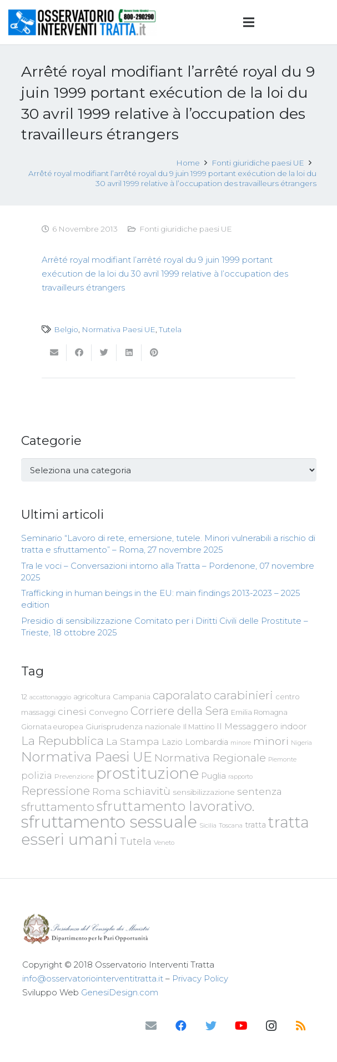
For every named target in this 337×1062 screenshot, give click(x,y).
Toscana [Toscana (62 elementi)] (231, 825)
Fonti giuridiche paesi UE (185, 228)
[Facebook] (181, 1026)
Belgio (66, 329)
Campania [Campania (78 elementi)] (131, 696)
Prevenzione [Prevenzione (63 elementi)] (74, 776)
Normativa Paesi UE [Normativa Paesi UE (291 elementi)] (86, 756)
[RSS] (301, 1026)
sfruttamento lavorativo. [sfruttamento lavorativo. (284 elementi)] (175, 806)
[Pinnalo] (154, 352)
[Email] (151, 1026)
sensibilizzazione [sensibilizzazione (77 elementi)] (204, 792)
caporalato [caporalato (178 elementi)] (182, 695)
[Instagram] (271, 1026)
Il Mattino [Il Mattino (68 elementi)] (198, 727)
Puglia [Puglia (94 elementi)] (213, 775)
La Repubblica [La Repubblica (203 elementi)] (62, 740)
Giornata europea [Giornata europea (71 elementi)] (52, 727)
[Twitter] (211, 1026)
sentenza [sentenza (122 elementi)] (259, 791)
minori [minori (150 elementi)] (271, 741)
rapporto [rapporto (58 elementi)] (240, 776)
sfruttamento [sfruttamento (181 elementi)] (57, 807)
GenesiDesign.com (119, 992)
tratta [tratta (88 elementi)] (255, 825)
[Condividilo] (79, 352)
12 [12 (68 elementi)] (24, 697)
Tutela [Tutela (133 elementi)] (136, 841)
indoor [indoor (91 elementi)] (293, 727)
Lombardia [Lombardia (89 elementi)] (206, 742)
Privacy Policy (200, 978)
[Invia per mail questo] (54, 352)
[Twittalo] (104, 352)
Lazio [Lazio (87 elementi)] (172, 742)
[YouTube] (241, 1026)
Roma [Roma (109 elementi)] (106, 791)
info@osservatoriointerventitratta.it (92, 978)
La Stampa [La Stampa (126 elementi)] (132, 741)
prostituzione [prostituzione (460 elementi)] (147, 773)
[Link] (82, 22)
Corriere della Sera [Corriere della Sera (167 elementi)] (179, 711)
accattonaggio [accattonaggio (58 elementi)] (50, 697)
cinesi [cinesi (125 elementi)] (72, 711)
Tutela (170, 329)
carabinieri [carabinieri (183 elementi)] (243, 695)
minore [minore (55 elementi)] (240, 743)
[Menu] (249, 22)
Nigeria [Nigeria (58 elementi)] (301, 743)
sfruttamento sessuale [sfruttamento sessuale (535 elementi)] (109, 821)
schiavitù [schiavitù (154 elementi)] (146, 791)
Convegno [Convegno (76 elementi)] (108, 712)
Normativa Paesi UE (118, 329)
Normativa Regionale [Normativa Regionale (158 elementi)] (210, 757)
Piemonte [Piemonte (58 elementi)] (282, 759)
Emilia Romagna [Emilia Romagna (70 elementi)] (259, 712)
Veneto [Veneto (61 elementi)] (164, 842)
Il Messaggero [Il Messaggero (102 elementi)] (247, 726)
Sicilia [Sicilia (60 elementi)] (208, 825)
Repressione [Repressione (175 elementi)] (55, 791)
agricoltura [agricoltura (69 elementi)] (91, 697)
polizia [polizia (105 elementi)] (36, 775)
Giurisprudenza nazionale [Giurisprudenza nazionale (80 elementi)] (133, 726)
